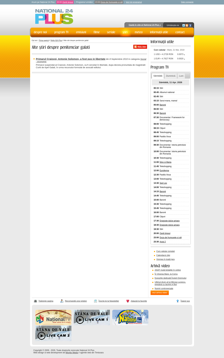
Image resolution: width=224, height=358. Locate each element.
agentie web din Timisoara (91, 352)
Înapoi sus (185, 301)
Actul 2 (163, 242)
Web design (38, 352)
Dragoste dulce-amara (170, 221)
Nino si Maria (165, 162)
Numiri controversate (164, 288)
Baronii (163, 105)
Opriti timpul (67, 2)
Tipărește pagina (45, 301)
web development (54, 352)
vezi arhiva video (159, 292)
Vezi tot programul (134, 2)
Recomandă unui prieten (76, 301)
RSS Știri (142, 47)
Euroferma (164, 170)
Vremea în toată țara (165, 259)
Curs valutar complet (165, 251)
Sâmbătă (157, 76)
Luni (181, 76)
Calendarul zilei (163, 255)
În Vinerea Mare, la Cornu (166, 274)
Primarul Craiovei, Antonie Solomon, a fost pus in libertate (70, 58)
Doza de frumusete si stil (112, 2)
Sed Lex (163, 183)
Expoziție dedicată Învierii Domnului (170, 278)
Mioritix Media (72, 352)
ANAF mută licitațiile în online (168, 270)
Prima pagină (44, 40)
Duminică (170, 76)
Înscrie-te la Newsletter (109, 301)
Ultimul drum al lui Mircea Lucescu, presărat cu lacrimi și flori (170, 283)
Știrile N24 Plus (56, 40)
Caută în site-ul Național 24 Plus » (145, 25)
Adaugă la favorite (139, 301)
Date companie (187, 2)
